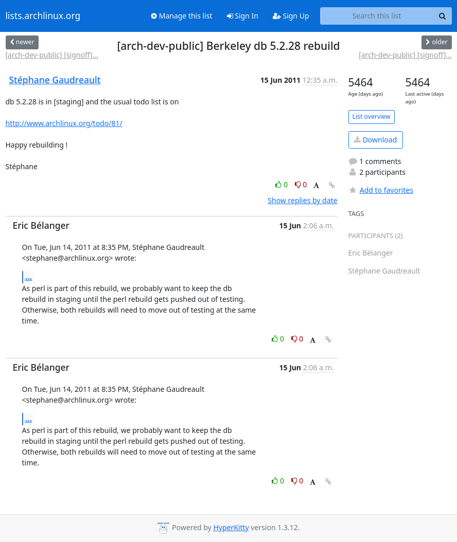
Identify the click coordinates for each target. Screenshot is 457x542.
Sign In (242, 16)
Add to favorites (380, 190)
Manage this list (182, 16)
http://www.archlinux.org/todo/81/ (64, 123)
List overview (372, 116)
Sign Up (291, 16)
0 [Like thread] (282, 184)
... (28, 276)
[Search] (442, 16)
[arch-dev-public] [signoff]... (52, 55)
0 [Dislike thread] (301, 184)
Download (375, 139)
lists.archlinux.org (43, 16)
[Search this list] (377, 16)
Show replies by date (302, 200)
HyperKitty (231, 527)
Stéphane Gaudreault (55, 80)
